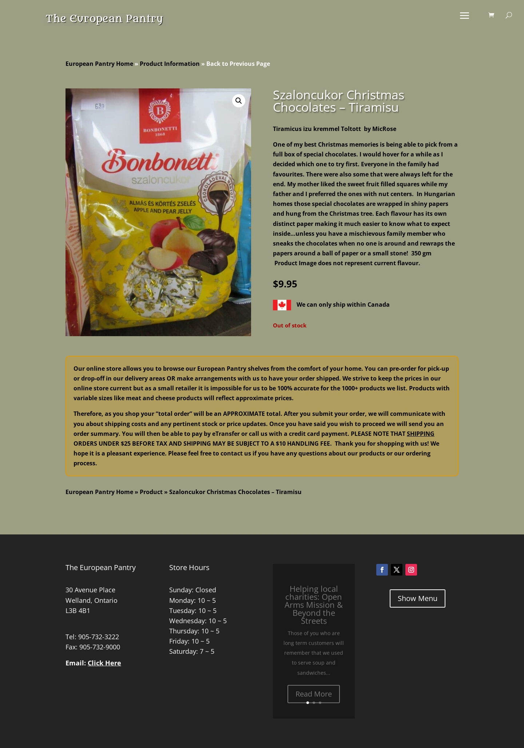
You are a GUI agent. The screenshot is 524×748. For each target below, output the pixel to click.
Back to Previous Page (238, 64)
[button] (238, 100)
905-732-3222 (98, 636)
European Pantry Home (99, 64)
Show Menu (417, 598)
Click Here (104, 663)
